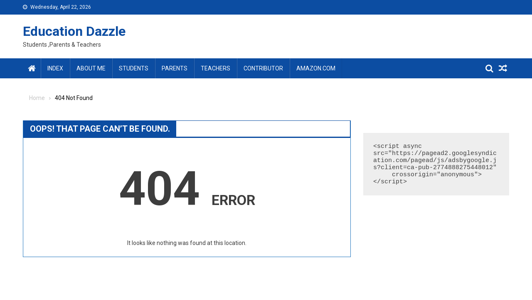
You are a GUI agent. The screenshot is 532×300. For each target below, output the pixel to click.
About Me (91, 68)
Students (133, 68)
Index (55, 68)
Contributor (263, 68)
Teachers (215, 68)
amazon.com (315, 68)
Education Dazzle (74, 31)
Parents (174, 68)
